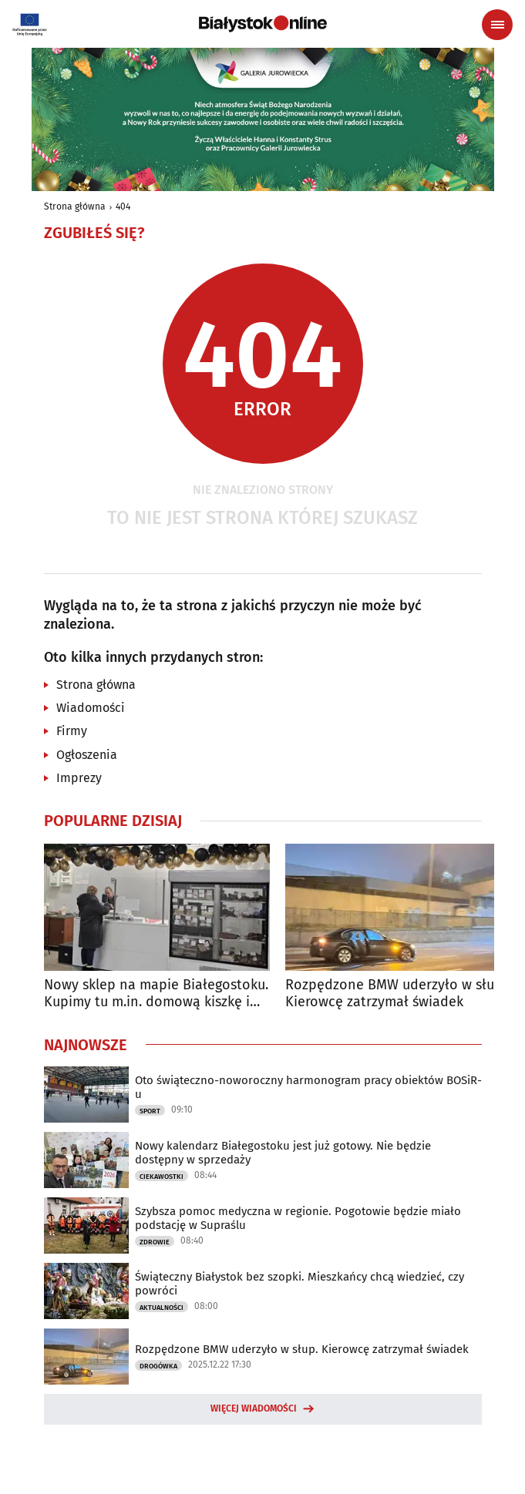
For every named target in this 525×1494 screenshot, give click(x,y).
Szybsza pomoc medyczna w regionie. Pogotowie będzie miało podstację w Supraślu (298, 1218)
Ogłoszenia (86, 754)
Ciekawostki (161, 1176)
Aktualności (161, 1307)
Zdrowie (155, 1242)
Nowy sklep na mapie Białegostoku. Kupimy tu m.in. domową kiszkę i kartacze (156, 993)
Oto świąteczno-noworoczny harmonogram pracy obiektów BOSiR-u (308, 1087)
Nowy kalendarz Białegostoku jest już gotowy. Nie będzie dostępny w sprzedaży (283, 1153)
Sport (150, 1111)
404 (123, 206)
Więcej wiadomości (253, 1408)
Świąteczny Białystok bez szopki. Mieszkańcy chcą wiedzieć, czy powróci (299, 1284)
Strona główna (75, 206)
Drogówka (158, 1366)
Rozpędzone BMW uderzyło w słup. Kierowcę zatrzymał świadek (395, 993)
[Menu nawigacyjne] (497, 24)
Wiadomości (90, 707)
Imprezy (79, 778)
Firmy (71, 730)
